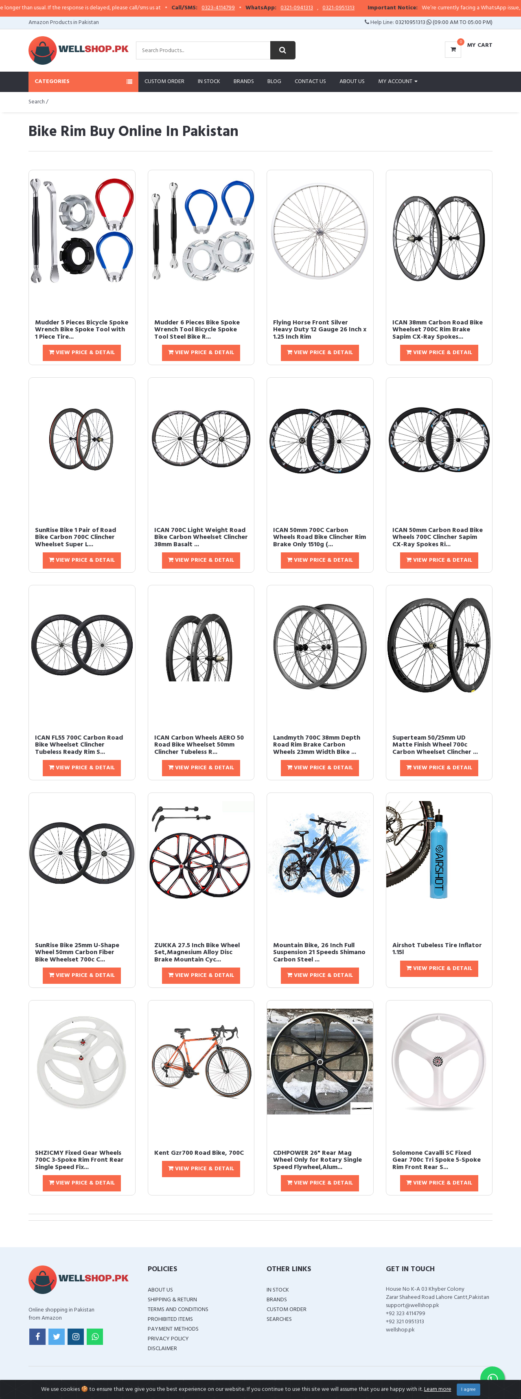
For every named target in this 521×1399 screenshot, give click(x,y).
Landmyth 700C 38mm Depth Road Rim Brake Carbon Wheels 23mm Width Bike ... (316, 745)
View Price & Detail (82, 352)
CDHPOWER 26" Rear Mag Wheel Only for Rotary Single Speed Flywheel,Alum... (317, 1160)
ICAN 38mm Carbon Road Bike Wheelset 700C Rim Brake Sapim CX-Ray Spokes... (437, 329)
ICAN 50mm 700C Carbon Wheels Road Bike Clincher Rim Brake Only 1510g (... (319, 537)
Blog (274, 81)
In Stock (209, 81)
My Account (398, 81)
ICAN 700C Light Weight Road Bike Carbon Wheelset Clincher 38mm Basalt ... (201, 537)
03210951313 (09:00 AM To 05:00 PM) (444, 22)
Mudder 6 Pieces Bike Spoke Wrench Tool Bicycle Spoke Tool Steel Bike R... (197, 329)
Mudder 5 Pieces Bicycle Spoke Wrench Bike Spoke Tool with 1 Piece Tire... (81, 329)
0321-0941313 (317, 8)
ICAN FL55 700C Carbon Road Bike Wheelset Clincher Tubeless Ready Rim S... (79, 745)
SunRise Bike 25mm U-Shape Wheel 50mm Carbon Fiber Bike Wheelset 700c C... (77, 952)
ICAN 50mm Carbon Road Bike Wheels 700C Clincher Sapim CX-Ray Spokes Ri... (437, 537)
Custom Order (164, 81)
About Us (352, 81)
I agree (468, 1390)
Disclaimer (162, 1348)
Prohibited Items (170, 1319)
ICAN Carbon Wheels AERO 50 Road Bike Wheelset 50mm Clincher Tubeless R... (199, 745)
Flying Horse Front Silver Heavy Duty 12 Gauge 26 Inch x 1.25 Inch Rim (319, 329)
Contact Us (310, 81)
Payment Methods (173, 1329)
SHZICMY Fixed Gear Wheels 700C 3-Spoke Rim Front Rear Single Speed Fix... (79, 1160)
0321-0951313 (359, 8)
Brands (244, 81)
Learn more (437, 1389)
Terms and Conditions (178, 1309)
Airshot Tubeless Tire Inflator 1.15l (437, 949)
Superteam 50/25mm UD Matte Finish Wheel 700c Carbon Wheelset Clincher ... (435, 745)
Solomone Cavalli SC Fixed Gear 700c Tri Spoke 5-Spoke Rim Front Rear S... (436, 1160)
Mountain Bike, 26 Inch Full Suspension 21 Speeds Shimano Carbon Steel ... (319, 952)
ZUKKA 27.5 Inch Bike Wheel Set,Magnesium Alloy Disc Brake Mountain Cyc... (197, 952)
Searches (279, 1319)
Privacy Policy (168, 1339)
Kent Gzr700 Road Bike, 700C (199, 1153)
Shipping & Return (172, 1300)
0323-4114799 (238, 8)
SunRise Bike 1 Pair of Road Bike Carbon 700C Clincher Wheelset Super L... (75, 537)
